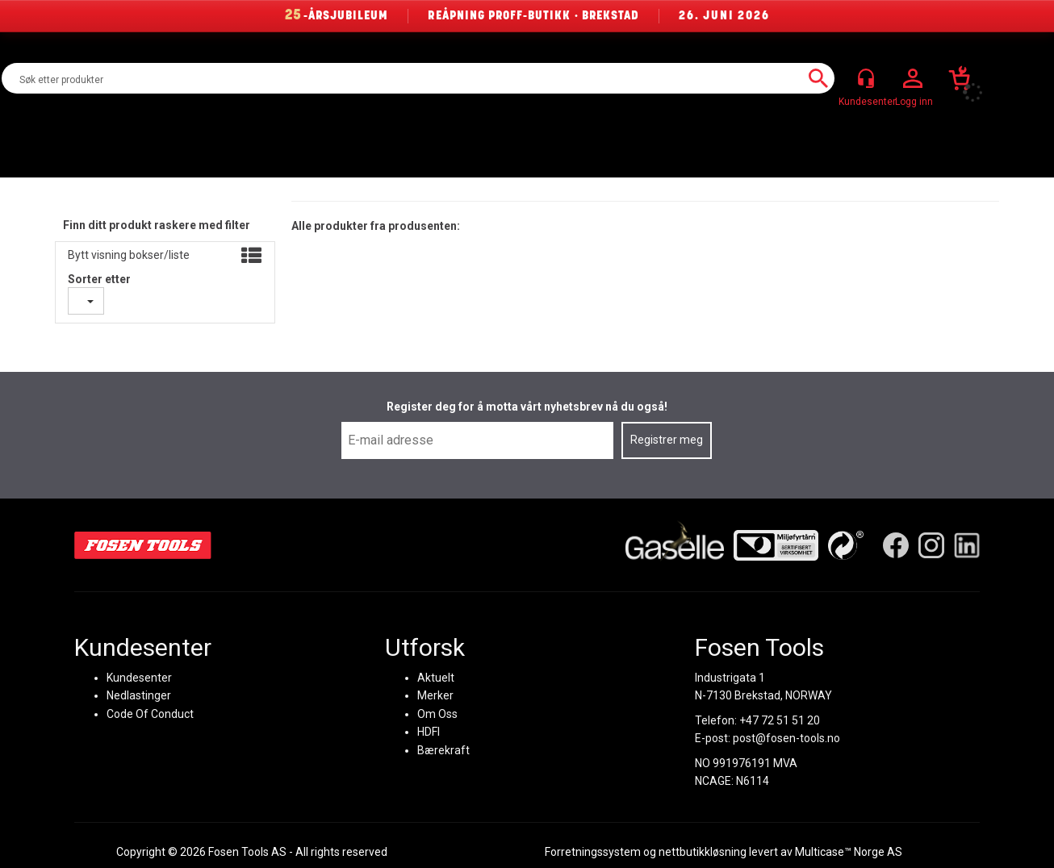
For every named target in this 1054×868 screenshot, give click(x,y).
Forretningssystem (593, 851)
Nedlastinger (139, 695)
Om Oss (437, 713)
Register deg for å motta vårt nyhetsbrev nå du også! (527, 406)
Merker (435, 695)
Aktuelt (435, 677)
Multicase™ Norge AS (848, 851)
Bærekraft (443, 749)
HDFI (428, 731)
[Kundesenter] (866, 78)
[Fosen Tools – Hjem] (142, 545)
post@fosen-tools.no (786, 738)
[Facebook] (896, 545)
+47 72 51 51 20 (779, 719)
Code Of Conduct (150, 713)
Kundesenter (139, 677)
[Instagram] (931, 545)
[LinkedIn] (967, 545)
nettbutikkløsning (703, 851)
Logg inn (912, 79)
